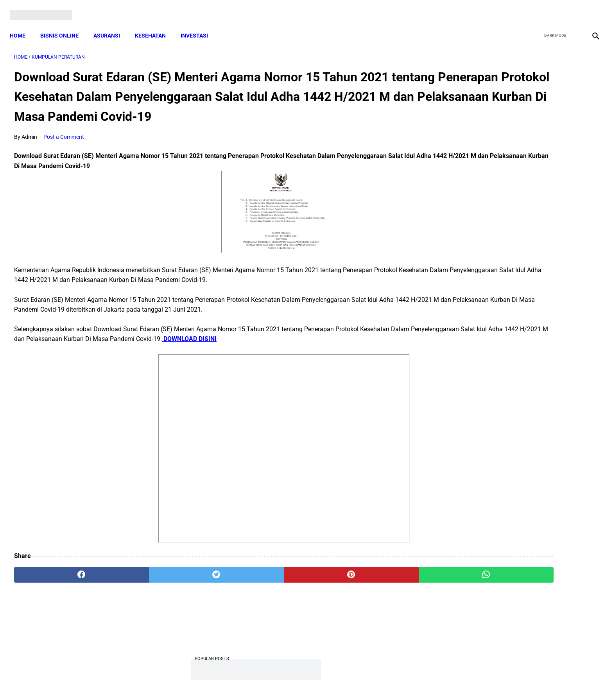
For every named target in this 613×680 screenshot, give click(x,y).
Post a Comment (63, 150)
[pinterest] (261, 588)
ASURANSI (111, 25)
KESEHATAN (154, 25)
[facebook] (535, 8)
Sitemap (332, 660)
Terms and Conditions (214, 660)
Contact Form (367, 660)
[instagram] (590, 8)
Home (22, 25)
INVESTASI (198, 25)
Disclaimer (302, 660)
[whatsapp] (359, 588)
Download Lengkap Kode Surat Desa (510, 486)
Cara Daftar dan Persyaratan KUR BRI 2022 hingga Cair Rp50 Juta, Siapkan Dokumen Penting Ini (511, 437)
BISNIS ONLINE (64, 25)
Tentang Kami (408, 660)
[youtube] (572, 8)
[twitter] (553, 8)
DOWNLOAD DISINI (348, 353)
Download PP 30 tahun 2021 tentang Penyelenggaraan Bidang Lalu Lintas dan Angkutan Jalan (516, 213)
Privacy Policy (265, 660)
